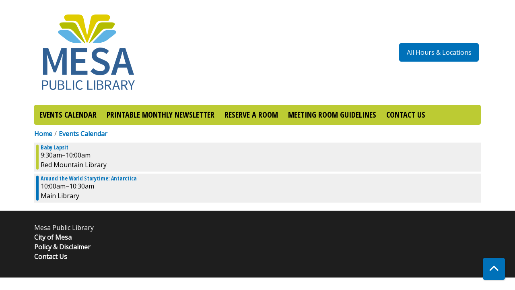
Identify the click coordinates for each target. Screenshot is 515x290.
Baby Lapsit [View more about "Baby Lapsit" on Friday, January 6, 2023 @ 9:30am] (54, 147)
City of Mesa (53, 237)
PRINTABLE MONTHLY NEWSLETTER (160, 114)
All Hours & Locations (439, 52)
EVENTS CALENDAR (68, 114)
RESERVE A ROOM (251, 114)
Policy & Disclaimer (62, 246)
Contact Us (50, 256)
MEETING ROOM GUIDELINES (332, 114)
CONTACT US (405, 114)
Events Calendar (83, 133)
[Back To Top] (494, 269)
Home (43, 133)
